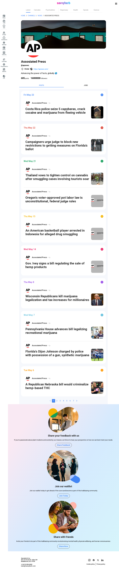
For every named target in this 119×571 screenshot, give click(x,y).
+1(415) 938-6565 (26, 564)
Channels (32, 15)
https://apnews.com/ (41, 69)
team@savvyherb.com (28, 566)
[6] (70, 400)
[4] (63, 400)
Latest (28, 10)
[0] (50, 400)
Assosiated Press (52, 15)
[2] (56, 400)
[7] (73, 400)
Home (23, 15)
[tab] (28, 10)
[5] (66, 400)
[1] (53, 400)
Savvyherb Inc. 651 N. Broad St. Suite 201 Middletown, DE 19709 (29, 559)
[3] (60, 400)
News (40, 15)
